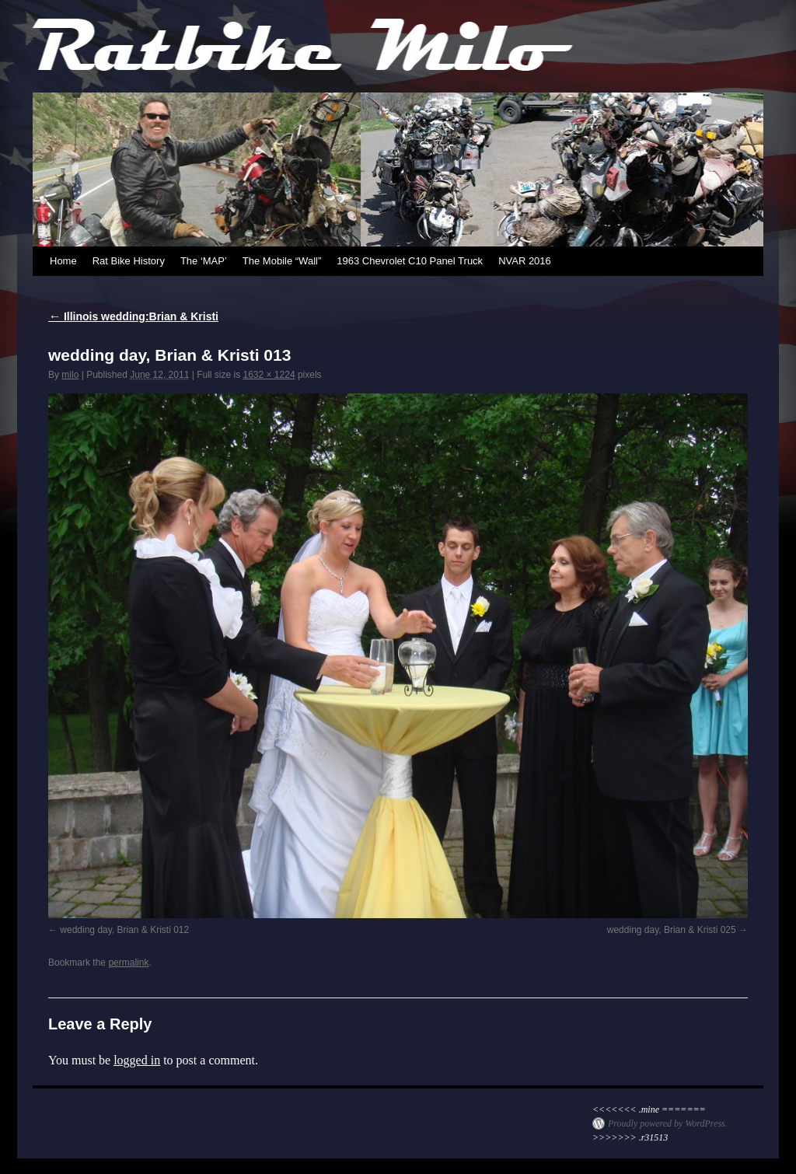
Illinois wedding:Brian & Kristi (133, 316)
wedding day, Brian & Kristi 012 (124, 929)
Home (63, 261)
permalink (128, 962)
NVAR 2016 (524, 261)
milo (70, 374)
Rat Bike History (129, 261)
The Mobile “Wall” (282, 261)
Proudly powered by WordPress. (668, 1123)
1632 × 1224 (269, 374)
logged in (136, 1060)
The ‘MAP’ (203, 261)
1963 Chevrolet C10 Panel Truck (410, 261)
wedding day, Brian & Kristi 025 (671, 929)
